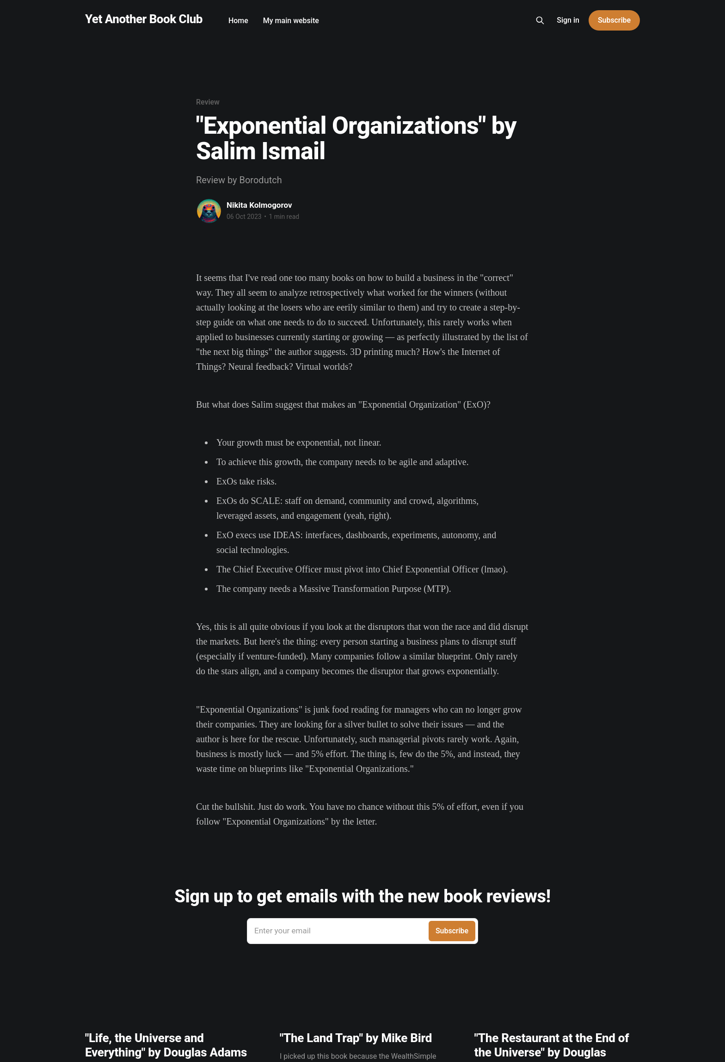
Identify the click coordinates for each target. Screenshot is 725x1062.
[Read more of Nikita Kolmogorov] (209, 211)
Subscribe (614, 20)
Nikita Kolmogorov (259, 205)
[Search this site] (540, 20)
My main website (291, 20)
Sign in (568, 20)
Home (238, 20)
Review (208, 102)
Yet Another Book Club (144, 19)
